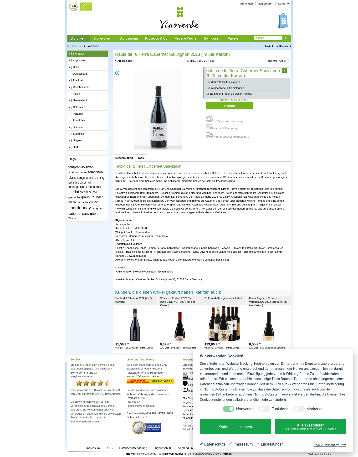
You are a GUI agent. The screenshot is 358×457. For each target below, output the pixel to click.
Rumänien (76, 120)
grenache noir (88, 192)
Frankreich (76, 80)
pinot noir (86, 182)
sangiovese (84, 178)
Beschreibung (124, 157)
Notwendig (245, 409)
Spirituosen (212, 38)
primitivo (73, 182)
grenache (74, 197)
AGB (110, 448)
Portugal (75, 114)
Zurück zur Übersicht (278, 46)
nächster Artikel (277, 60)
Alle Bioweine (190, 398)
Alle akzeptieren (310, 427)
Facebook (191, 384)
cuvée (93, 202)
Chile (73, 67)
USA (73, 147)
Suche (260, 38)
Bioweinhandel (173, 453)
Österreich (76, 107)
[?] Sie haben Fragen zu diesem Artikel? (229, 93)
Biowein (131, 453)
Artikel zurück (125, 60)
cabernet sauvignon (82, 214)
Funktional (280, 409)
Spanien (75, 127)
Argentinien (77, 60)
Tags (141, 157)
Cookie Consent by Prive (329, 445)
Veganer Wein (191, 402)
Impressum (93, 448)
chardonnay (79, 207)
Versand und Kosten (191, 448)
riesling (98, 177)
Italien (74, 94)
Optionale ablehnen (235, 427)
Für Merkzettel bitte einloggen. (223, 82)
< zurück (120, 267)
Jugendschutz (163, 448)
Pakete (233, 38)
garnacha (82, 202)
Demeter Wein (191, 410)
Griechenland (78, 87)
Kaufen (229, 106)
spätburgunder (77, 172)
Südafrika (76, 134)
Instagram (191, 390)
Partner (226, 453)
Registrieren (265, 3)
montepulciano (77, 187)
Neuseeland (77, 100)
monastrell (94, 187)
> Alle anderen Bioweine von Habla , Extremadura (144, 271)
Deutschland (77, 74)
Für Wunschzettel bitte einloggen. (225, 88)
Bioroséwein (129, 38)
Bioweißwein (103, 38)
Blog (188, 378)
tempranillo (76, 167)
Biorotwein (78, 38)
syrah (90, 167)
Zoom (117, 73)
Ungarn (75, 140)
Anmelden (246, 3)
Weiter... (73, 218)
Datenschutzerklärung (133, 448)
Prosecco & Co (156, 38)
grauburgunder (92, 197)
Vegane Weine (185, 38)
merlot (73, 192)
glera (72, 202)
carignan (97, 208)
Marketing (315, 409)
